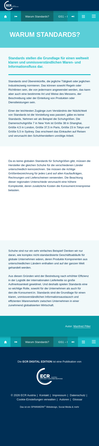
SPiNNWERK (37, 407)
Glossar (77, 399)
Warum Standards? (37, 16)
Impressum (59, 395)
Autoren (64, 399)
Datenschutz (77, 395)
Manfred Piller (82, 326)
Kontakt (44, 395)
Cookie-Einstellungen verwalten (36, 399)
